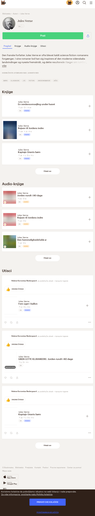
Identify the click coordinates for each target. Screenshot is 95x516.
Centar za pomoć (74, 467)
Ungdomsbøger (44, 80)
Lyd (24, 80)
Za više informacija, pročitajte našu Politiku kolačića (26, 494)
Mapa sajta (6, 470)
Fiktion (31, 80)
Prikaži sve (47, 171)
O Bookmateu (8, 467)
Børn (5, 80)
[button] (87, 35)
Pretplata (29, 467)
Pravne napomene (57, 467)
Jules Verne (23, 101)
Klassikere (15, 80)
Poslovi (45, 467)
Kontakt (38, 467)
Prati (43, 35)
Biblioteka (19, 467)
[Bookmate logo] (3, 2)
